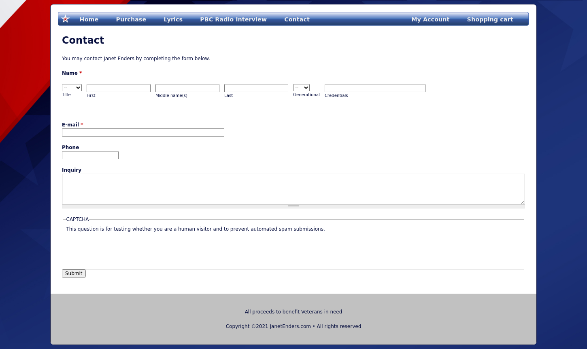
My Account (430, 19)
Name (72, 73)
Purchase (131, 19)
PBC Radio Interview (233, 19)
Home (89, 19)
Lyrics (173, 19)
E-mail (72, 125)
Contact (297, 19)
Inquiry (71, 170)
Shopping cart (490, 19)
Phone (70, 147)
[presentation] (127, 248)
